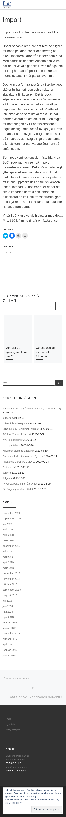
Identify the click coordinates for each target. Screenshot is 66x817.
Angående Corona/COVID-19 (19, 461)
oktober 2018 (10, 584)
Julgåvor (7, 478)
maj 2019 (8, 556)
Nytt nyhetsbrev (11, 445)
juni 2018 (8, 606)
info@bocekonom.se (16, 767)
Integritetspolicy (14, 729)
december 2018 (11, 573)
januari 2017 (9, 655)
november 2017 (11, 633)
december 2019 (11, 546)
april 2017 (8, 644)
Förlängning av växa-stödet (18, 489)
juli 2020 (7, 524)
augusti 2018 (10, 595)
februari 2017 (10, 650)
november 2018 (11, 578)
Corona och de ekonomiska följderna (45, 352)
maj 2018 (8, 611)
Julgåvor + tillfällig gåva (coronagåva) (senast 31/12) (32, 408)
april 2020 (8, 535)
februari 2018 (10, 622)
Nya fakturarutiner (13, 439)
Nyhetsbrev (12, 724)
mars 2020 (8, 540)
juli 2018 (7, 600)
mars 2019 (8, 567)
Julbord (7, 418)
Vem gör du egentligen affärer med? (17, 352)
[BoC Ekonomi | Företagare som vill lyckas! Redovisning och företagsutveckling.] (7, 4)
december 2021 (11, 513)
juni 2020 (8, 529)
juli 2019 (7, 551)
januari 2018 (9, 628)
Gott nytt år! (9, 467)
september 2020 (12, 518)
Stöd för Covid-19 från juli (17, 434)
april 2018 (8, 617)
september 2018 (12, 589)
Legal (8, 719)
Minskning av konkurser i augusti (21, 428)
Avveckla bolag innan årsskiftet (20, 483)
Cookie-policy (15, 803)
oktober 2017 (10, 639)
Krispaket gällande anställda (18, 450)
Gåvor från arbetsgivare (16, 423)
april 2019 (8, 562)
